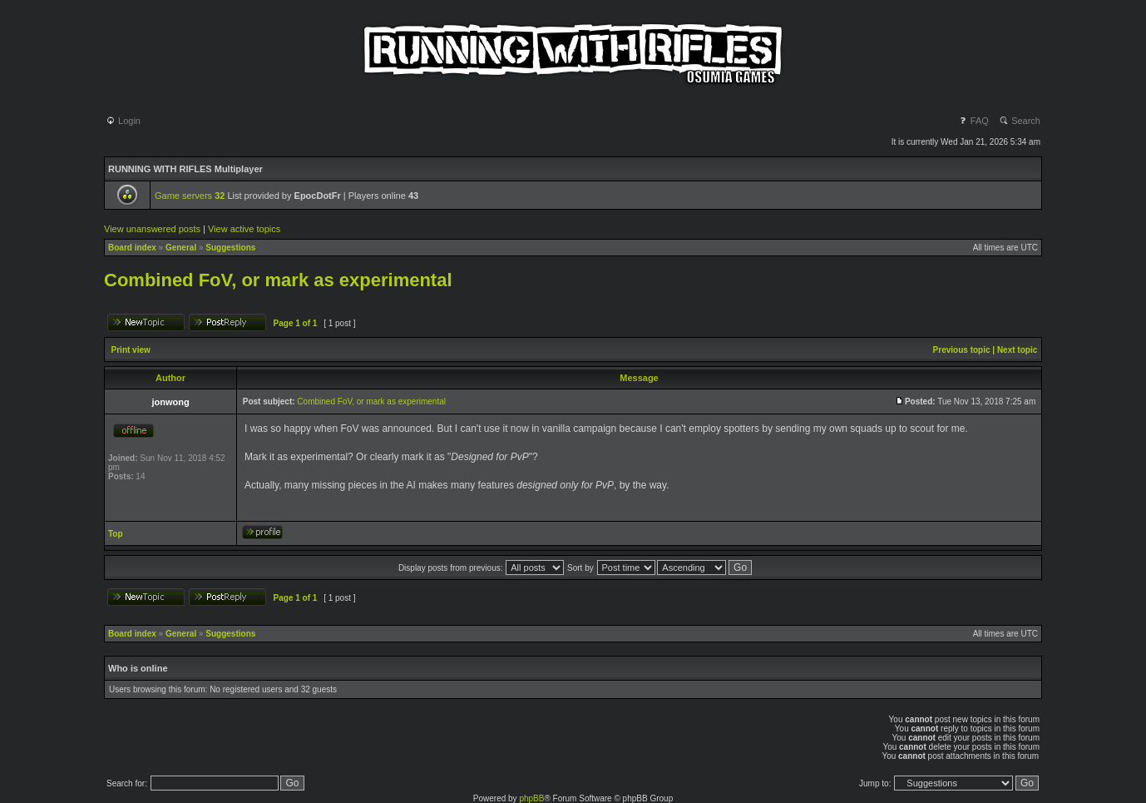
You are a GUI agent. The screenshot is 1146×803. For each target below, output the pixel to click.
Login (123, 121)
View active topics (244, 229)
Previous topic (961, 349)
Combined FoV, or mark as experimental (278, 280)
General (180, 247)
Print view (131, 349)
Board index (132, 247)
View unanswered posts (152, 229)
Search (1019, 121)
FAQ (973, 121)
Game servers (190, 196)
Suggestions (230, 247)
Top (115, 533)
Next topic (1017, 349)
